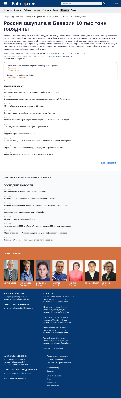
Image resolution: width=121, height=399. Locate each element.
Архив (73, 10)
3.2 (18, 394)
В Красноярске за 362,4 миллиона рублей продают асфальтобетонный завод (35, 148)
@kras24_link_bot (59, 320)
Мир (57, 17)
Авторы (37, 10)
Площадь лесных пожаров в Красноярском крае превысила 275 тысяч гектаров (36, 120)
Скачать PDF (68, 56)
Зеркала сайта (53, 386)
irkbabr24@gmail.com (60, 312)
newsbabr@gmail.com (16, 77)
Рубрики (27, 10)
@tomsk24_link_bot (60, 341)
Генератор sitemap (56, 394)
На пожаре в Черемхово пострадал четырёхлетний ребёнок (28, 154)
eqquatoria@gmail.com (21, 364)
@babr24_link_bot (19, 297)
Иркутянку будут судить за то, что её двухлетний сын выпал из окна (32, 92)
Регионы (8, 10)
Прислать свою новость (53, 348)
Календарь (51, 382)
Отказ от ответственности (57, 356)
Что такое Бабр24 (54, 368)
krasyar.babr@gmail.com (61, 322)
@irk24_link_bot (58, 310)
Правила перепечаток (56, 359)
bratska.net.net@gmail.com (23, 308)
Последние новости (14, 86)
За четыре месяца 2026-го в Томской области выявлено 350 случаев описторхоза (37, 141)
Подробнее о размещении (15, 378)
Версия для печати (54, 56)
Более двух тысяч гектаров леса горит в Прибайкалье (26, 127)
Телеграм (12, 68)
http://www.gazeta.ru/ (36, 17)
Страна (50, 17)
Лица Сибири (13, 253)
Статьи (56, 10)
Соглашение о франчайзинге (59, 363)
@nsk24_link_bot (59, 330)
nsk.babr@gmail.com (59, 333)
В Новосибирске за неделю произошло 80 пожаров (25, 106)
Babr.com (24, 3)
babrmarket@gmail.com (21, 373)
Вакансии (51, 371)
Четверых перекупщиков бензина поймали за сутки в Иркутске (29, 113)
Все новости (108, 163)
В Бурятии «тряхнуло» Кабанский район (20, 134)
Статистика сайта (54, 376)
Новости (65, 10)
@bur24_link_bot (59, 299)
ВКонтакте (13, 70)
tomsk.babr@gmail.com (60, 343)
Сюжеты (18, 10)
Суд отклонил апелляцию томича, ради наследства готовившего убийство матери (37, 99)
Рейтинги (46, 10)
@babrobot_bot (18, 362)
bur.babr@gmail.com (59, 302)
